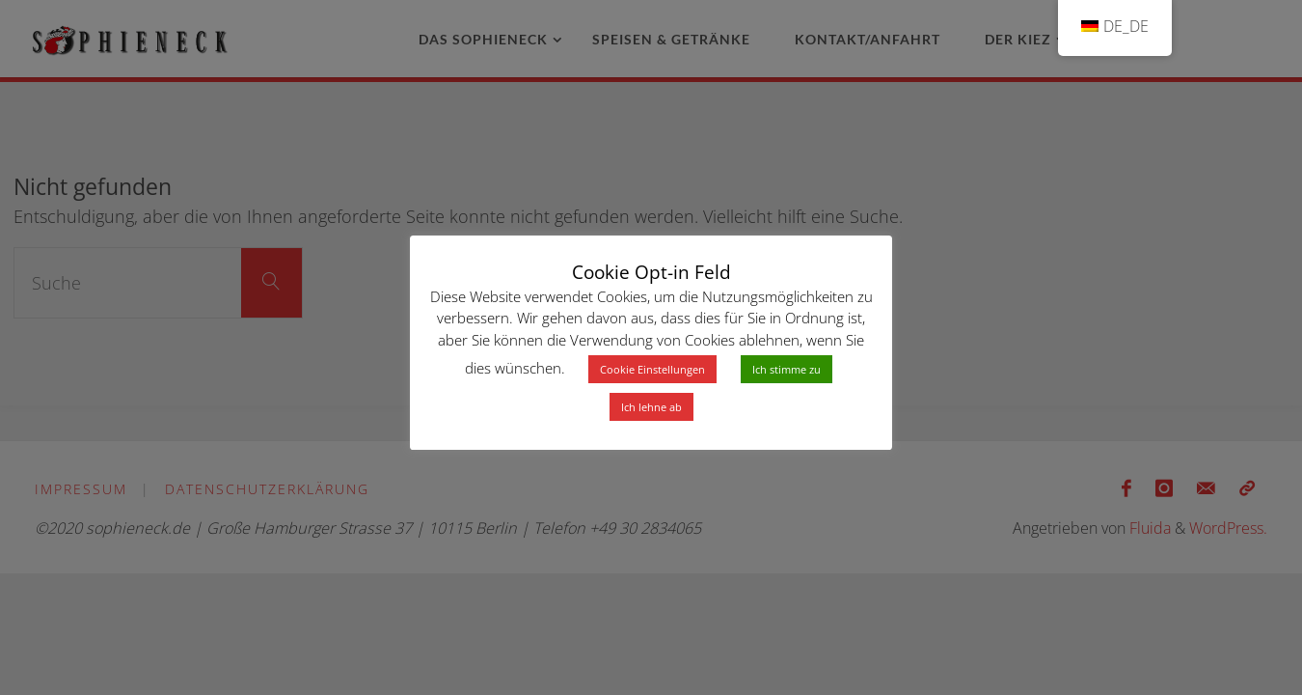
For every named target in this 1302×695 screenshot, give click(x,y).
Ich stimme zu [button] (786, 369)
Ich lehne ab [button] (651, 407)
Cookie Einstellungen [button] (652, 369)
